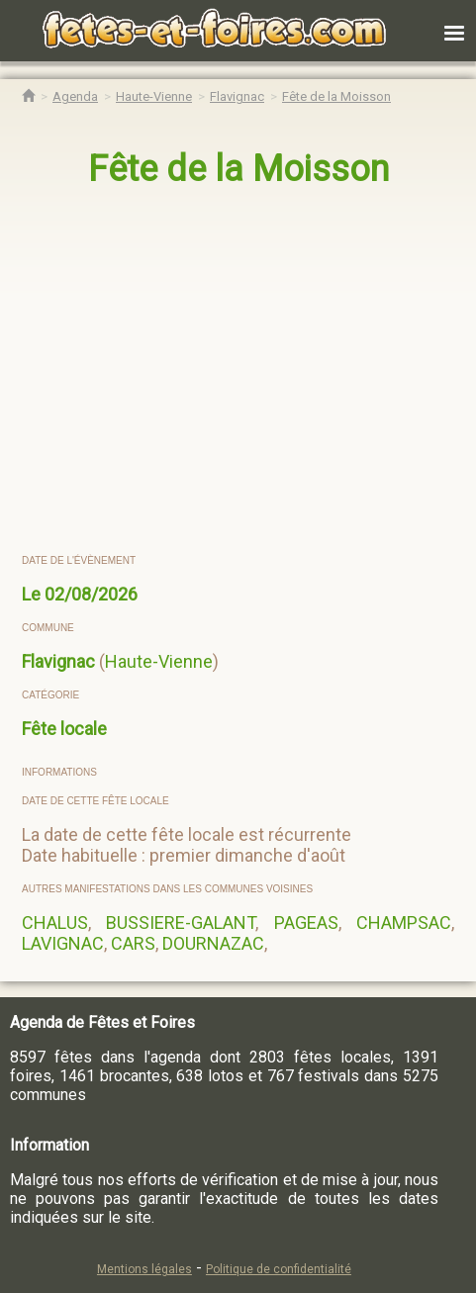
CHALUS (55, 922)
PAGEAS (306, 922)
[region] (239, 372)
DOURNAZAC (213, 943)
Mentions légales (144, 1269)
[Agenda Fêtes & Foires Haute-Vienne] (154, 96)
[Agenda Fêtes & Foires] (75, 96)
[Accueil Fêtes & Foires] (28, 96)
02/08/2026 (91, 594)
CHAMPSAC (403, 922)
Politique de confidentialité (278, 1269)
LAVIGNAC (63, 943)
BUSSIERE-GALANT (180, 922)
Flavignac (58, 661)
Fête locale (64, 728)
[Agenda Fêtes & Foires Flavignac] (237, 96)
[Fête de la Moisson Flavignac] (336, 96)
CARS (133, 943)
